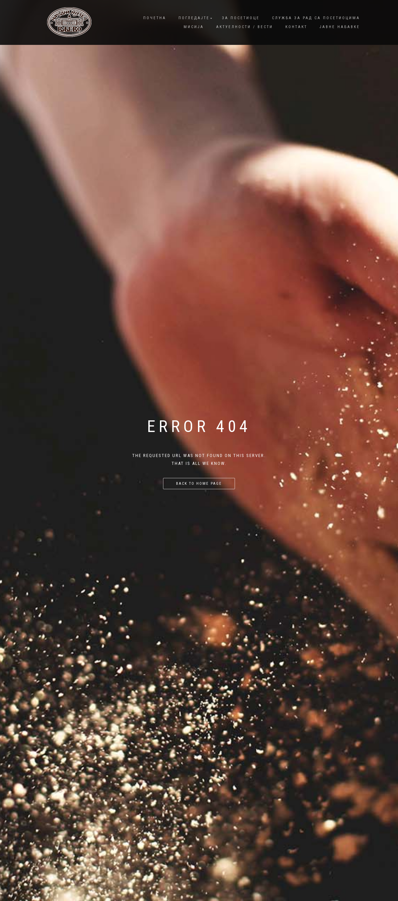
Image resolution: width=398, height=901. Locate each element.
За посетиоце (241, 18)
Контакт (296, 27)
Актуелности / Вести (244, 27)
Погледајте (194, 18)
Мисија (194, 27)
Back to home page (199, 483)
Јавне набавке (340, 27)
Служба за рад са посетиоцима (316, 18)
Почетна (154, 18)
